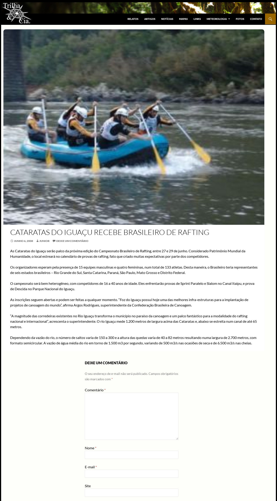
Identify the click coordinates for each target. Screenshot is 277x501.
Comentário (95, 390)
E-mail (91, 467)
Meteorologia (217, 18)
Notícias (167, 18)
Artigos (149, 18)
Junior (44, 241)
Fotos (240, 18)
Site (88, 486)
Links (197, 18)
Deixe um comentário (72, 241)
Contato (256, 18)
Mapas (183, 18)
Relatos (133, 18)
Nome (90, 448)
